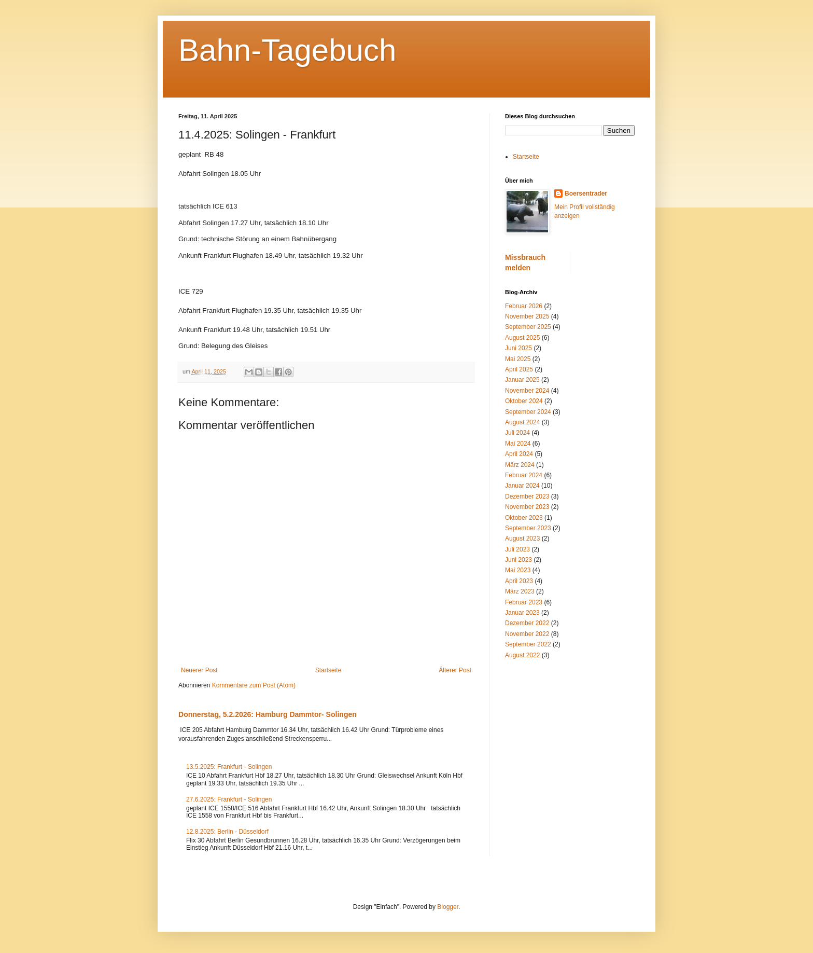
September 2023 (528, 528)
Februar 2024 (523, 475)
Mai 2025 (517, 359)
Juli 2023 (517, 549)
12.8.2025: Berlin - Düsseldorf (227, 831)
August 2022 (522, 655)
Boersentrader (586, 193)
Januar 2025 (522, 379)
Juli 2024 (517, 432)
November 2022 (527, 634)
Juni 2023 (518, 559)
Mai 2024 (517, 443)
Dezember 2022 (527, 623)
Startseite (328, 670)
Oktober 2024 (524, 401)
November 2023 (527, 506)
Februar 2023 (523, 602)
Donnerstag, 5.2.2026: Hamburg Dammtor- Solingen (267, 714)
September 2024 (528, 412)
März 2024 (520, 464)
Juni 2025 (518, 348)
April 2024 (519, 454)
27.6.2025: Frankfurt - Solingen (229, 799)
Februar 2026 (523, 306)
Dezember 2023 (527, 496)
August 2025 (522, 337)
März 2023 (520, 591)
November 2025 (527, 316)
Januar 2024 (522, 485)
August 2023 (522, 538)
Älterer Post (455, 670)
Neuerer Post (199, 670)
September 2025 (528, 326)
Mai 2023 (517, 570)
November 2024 (527, 390)
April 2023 (519, 581)
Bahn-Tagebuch (287, 50)
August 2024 (522, 422)
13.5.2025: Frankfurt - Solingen (229, 766)
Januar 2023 (522, 612)
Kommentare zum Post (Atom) (254, 685)
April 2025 (519, 369)
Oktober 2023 (524, 517)
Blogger (447, 906)
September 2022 (528, 644)
